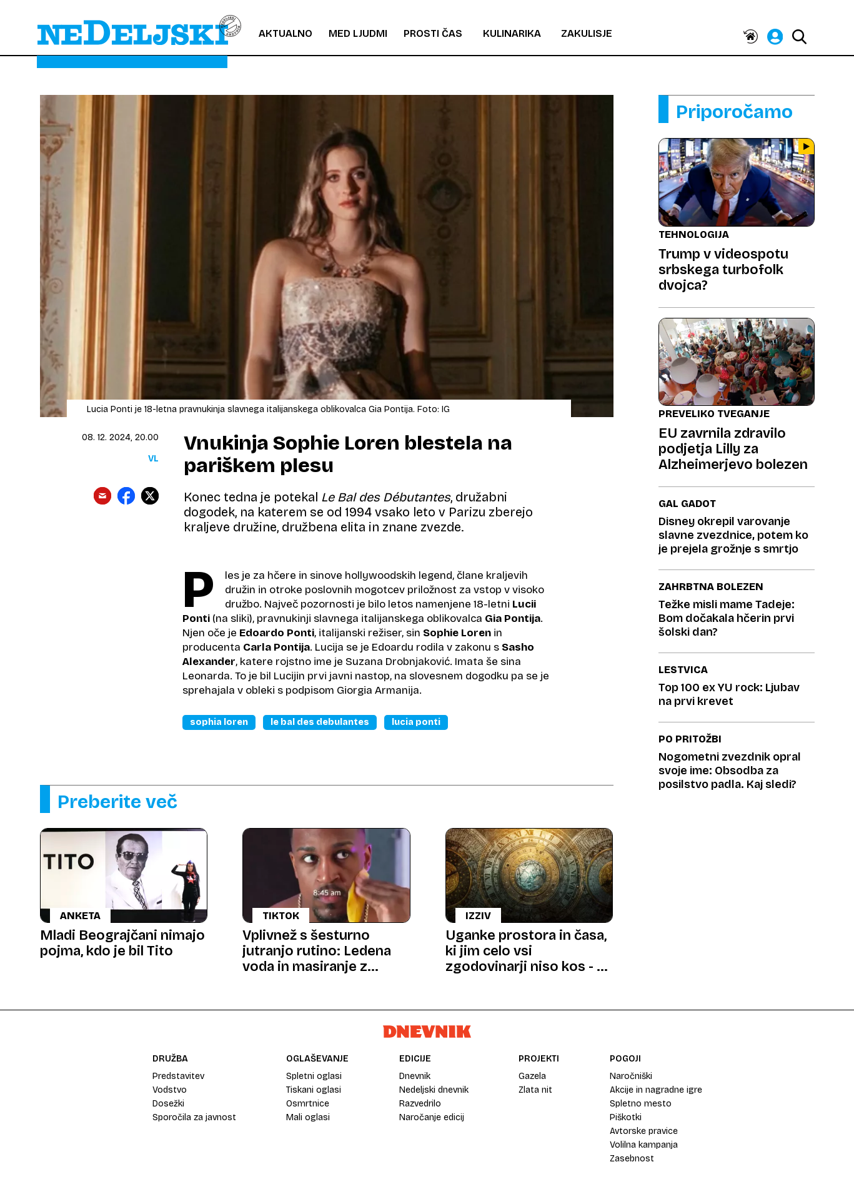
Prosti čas (433, 33)
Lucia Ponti (416, 722)
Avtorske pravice (644, 1131)
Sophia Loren (219, 722)
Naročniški (631, 1076)
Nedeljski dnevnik (434, 1090)
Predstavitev (178, 1076)
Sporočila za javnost (194, 1117)
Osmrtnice (307, 1103)
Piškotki (626, 1117)
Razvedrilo (420, 1103)
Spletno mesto (641, 1103)
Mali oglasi (308, 1117)
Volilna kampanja (644, 1145)
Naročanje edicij (431, 1117)
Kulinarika (512, 33)
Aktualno (285, 33)
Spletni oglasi (314, 1076)
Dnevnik (414, 1076)
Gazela (532, 1076)
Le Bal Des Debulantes (320, 722)
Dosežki (168, 1103)
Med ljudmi (358, 33)
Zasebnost (632, 1158)
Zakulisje (586, 33)
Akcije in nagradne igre (656, 1090)
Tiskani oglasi (313, 1090)
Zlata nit (535, 1090)
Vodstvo (169, 1090)
